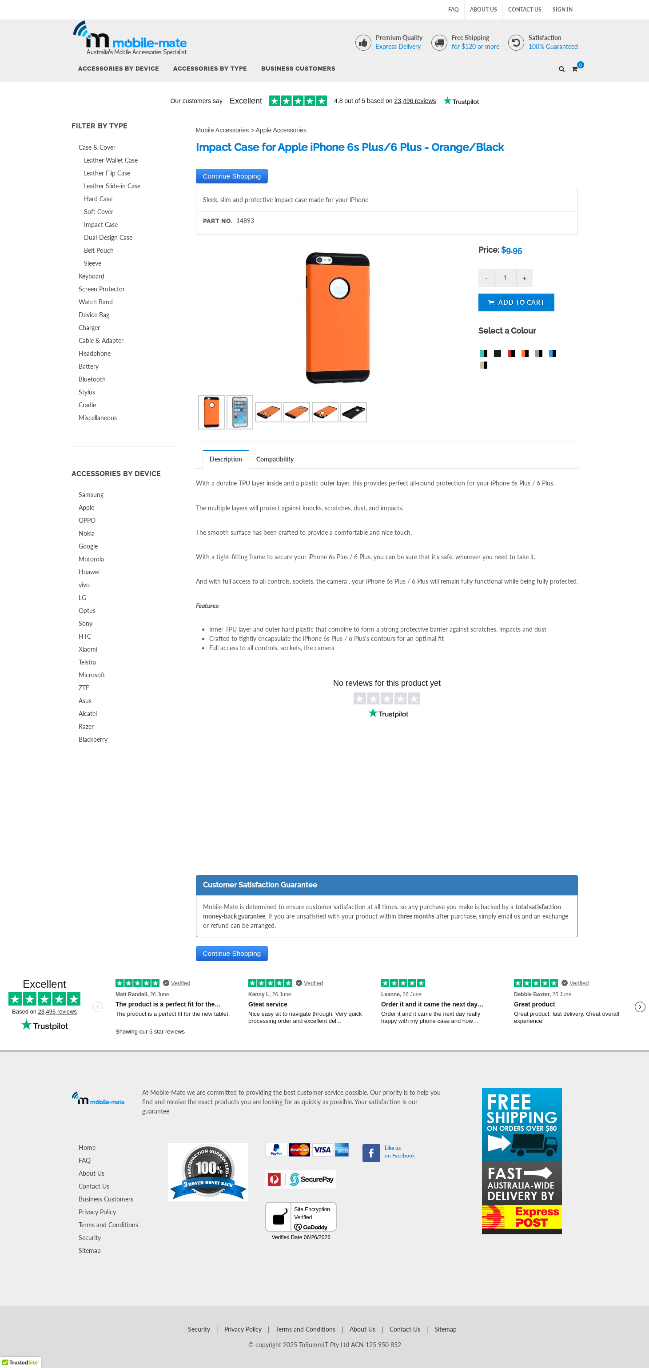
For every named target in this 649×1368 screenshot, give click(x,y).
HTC (85, 636)
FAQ (453, 9)
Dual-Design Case (108, 237)
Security (90, 1237)
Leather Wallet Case (111, 160)
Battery (89, 366)
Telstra (87, 662)
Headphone (95, 353)
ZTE (84, 688)
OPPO (87, 520)
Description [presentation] (226, 459)
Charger (89, 327)
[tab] (226, 459)
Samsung (91, 494)
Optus (87, 610)
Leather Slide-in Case (112, 186)
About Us (483, 9)
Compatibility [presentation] (275, 459)
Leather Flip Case (107, 173)
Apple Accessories (281, 130)
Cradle (87, 405)
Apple (86, 507)
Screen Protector (102, 289)
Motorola (91, 559)
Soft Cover (98, 211)
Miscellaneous (98, 418)
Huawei (89, 572)
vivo (84, 585)
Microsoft (92, 675)
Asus (85, 700)
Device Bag (94, 314)
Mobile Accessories (222, 130)
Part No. (218, 221)
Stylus (87, 392)
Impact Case (101, 224)
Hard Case (98, 199)
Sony (85, 623)
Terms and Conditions (108, 1225)
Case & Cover (97, 147)
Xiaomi (88, 649)
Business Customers (106, 1199)
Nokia (87, 533)
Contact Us (524, 9)
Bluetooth (92, 379)
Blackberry (93, 739)
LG (82, 597)
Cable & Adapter (101, 340)
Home (87, 1147)
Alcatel (88, 713)
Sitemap (90, 1250)
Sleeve (92, 263)
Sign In (563, 9)
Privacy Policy (97, 1212)
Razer (86, 726)
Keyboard (91, 276)
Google (88, 546)
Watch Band (96, 302)
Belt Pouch (99, 250)
